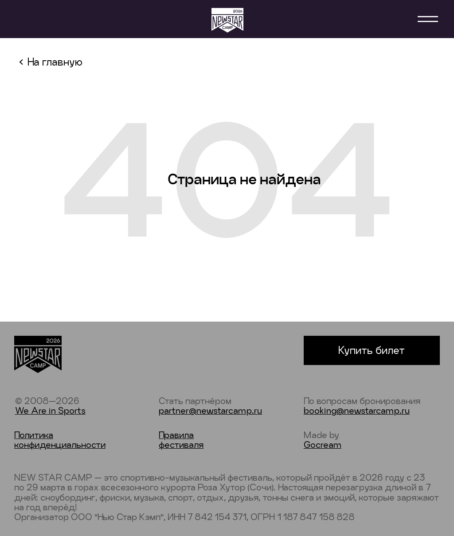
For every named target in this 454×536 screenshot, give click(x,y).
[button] (428, 19)
